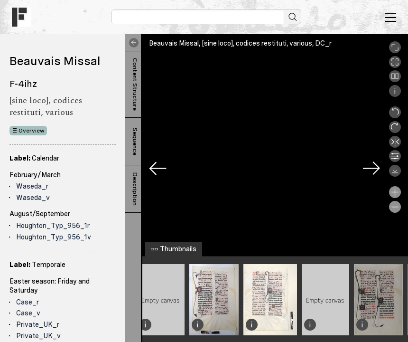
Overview (32, 130)
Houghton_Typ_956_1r (53, 225)
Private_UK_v (38, 336)
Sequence (134, 141)
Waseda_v (33, 197)
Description (134, 189)
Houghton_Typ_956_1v (53, 237)
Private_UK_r (37, 324)
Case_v (28, 313)
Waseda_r (32, 186)
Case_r (27, 302)
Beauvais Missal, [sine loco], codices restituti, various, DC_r (240, 43)
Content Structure (134, 84)
